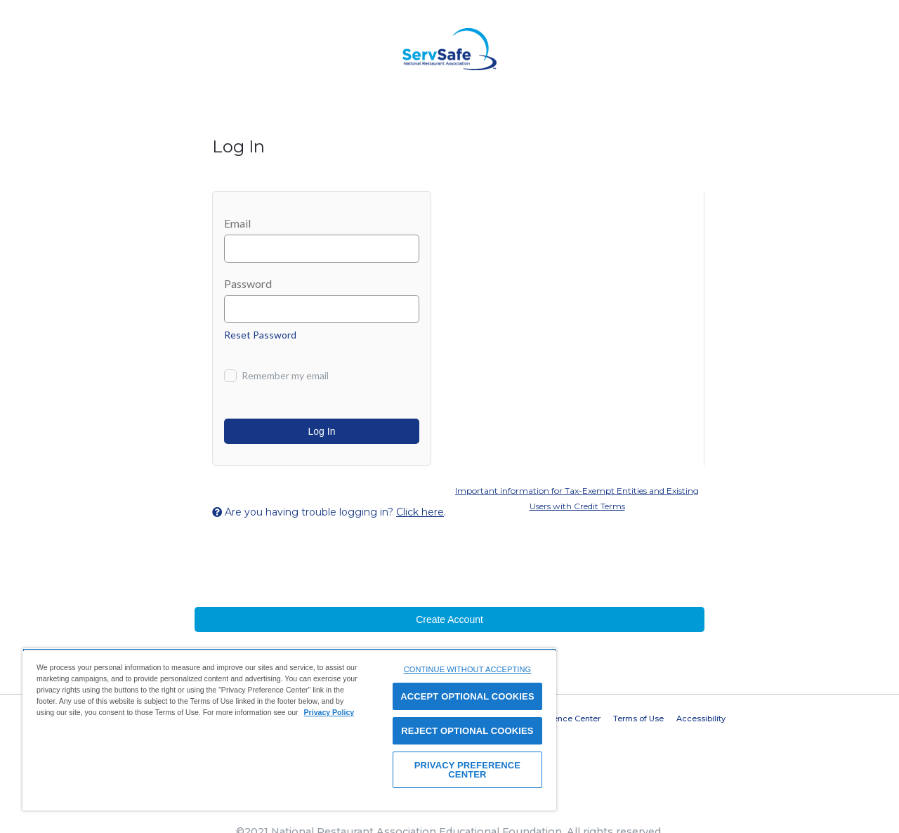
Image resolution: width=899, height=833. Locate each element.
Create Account (449, 619)
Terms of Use (638, 718)
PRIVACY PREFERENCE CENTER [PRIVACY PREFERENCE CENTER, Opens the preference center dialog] (467, 770)
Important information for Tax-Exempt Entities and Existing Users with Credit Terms (577, 498)
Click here (420, 512)
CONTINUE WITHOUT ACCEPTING (468, 669)
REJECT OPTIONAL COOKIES (467, 731)
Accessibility (701, 718)
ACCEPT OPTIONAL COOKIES (467, 696)
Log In (322, 431)
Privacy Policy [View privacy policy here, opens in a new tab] (329, 712)
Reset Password (260, 335)
